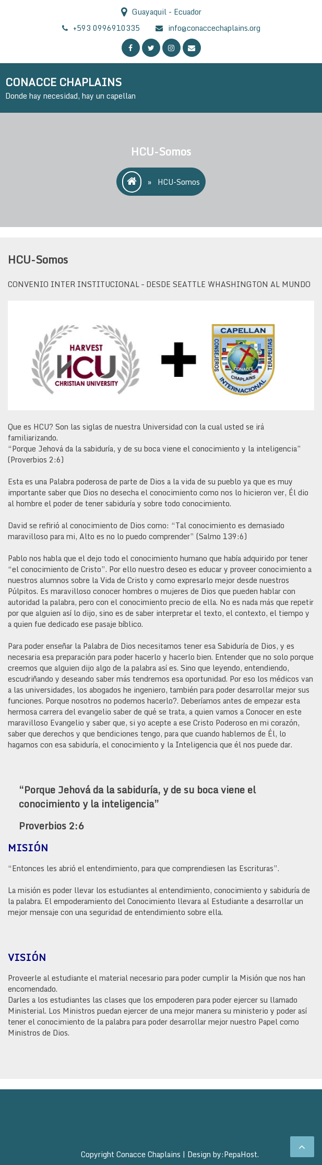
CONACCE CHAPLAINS (63, 82)
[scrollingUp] (302, 1146)
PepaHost (240, 1154)
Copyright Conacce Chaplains (132, 1154)
